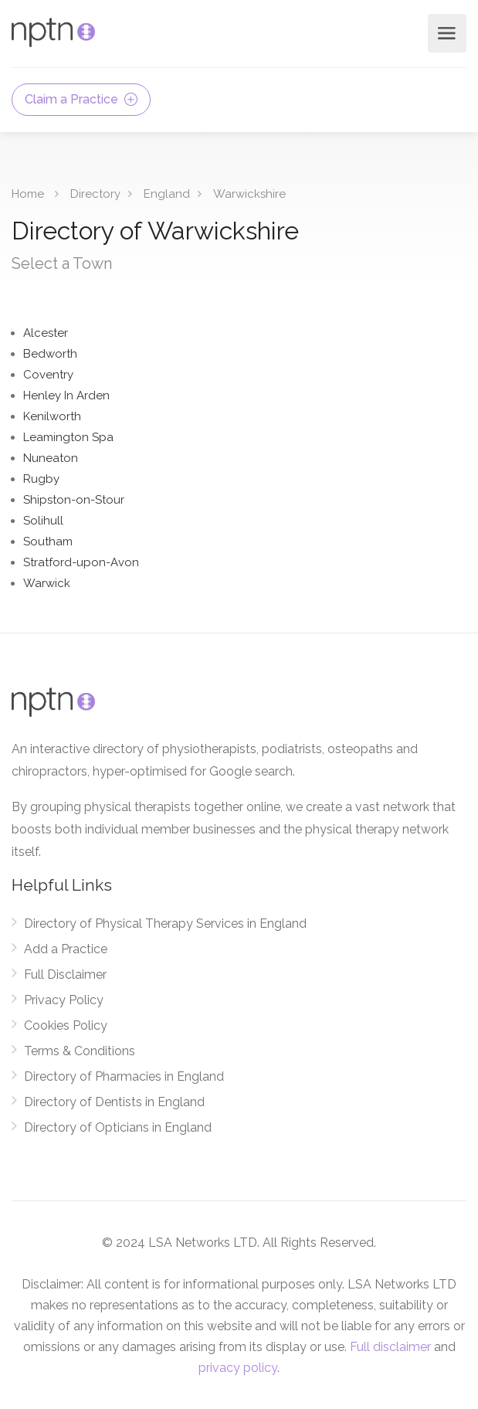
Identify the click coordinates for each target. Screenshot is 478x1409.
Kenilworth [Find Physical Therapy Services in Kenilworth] (52, 416)
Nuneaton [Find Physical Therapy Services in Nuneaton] (50, 458)
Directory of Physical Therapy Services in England (165, 923)
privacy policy (237, 1367)
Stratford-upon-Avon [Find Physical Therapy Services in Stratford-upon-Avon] (81, 562)
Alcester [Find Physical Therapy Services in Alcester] (45, 333)
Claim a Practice (81, 99)
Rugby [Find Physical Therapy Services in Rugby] (41, 479)
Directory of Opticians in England (118, 1127)
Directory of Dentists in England (114, 1102)
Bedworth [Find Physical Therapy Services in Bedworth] (50, 354)
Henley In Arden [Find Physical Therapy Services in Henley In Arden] (66, 395)
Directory (95, 194)
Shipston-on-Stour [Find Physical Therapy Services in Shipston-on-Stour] (73, 500)
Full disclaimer (390, 1346)
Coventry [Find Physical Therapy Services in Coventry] (48, 375)
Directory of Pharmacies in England (124, 1076)
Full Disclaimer (65, 974)
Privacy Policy (63, 1000)
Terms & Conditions (79, 1051)
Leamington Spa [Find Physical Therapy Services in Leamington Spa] (68, 437)
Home (28, 194)
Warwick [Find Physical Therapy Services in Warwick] (46, 583)
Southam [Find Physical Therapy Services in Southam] (48, 541)
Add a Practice (65, 949)
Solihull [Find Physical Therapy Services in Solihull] (43, 521)
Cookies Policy (65, 1025)
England (167, 194)
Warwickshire (249, 194)
